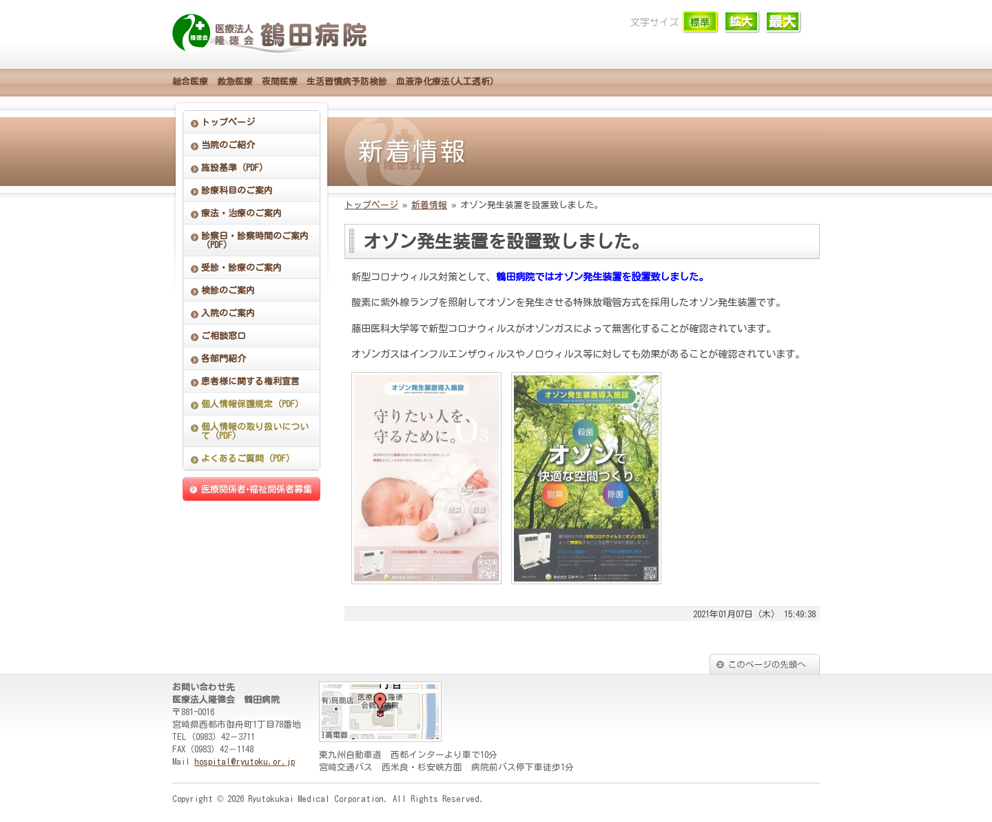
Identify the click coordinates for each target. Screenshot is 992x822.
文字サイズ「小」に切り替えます (701, 22)
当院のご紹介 (228, 145)
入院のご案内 (228, 313)
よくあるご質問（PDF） (248, 458)
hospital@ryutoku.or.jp (244, 761)
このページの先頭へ (765, 664)
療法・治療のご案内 (241, 213)
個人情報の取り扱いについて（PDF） (255, 431)
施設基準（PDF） (234, 167)
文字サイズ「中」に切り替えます (742, 22)
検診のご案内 (228, 290)
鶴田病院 (272, 34)
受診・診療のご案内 (241, 267)
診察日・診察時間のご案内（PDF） (255, 240)
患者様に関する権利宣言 (250, 381)
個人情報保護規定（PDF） (252, 404)
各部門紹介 (223, 358)
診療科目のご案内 (237, 190)
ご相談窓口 (223, 335)
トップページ (228, 122)
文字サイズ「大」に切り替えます (784, 22)
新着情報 (429, 205)
